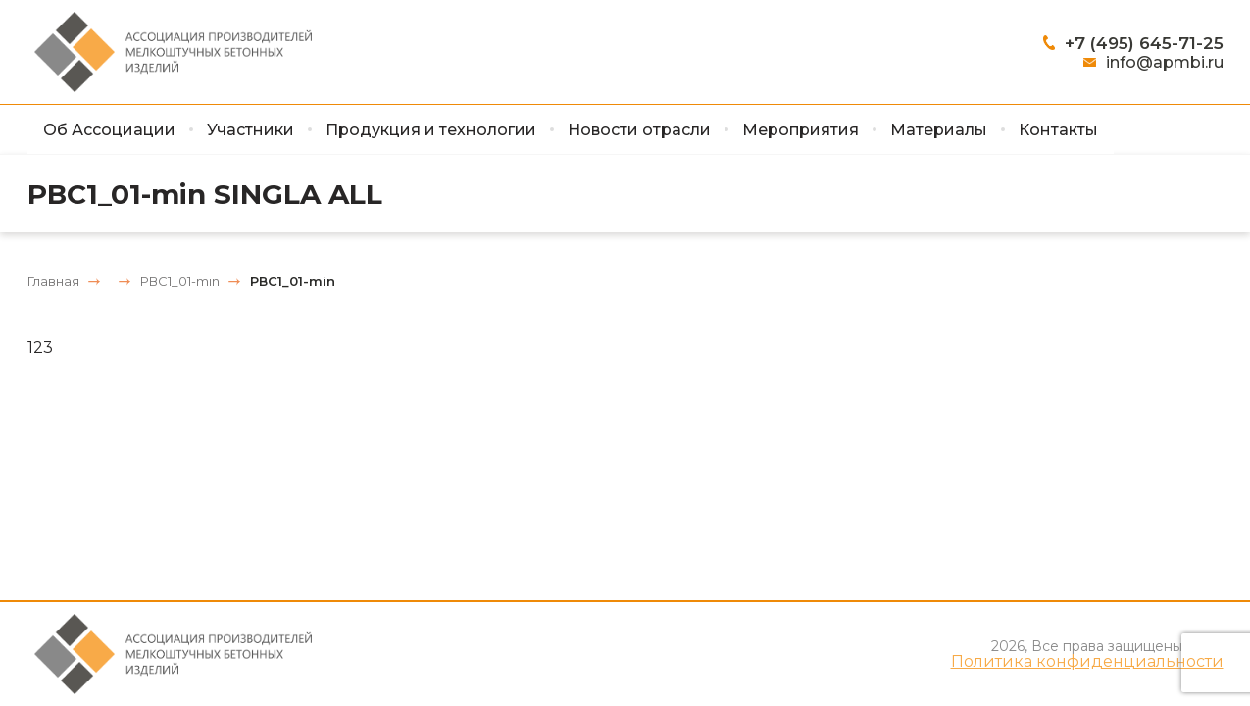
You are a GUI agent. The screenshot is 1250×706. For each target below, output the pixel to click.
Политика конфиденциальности (1087, 662)
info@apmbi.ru (1165, 62)
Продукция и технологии (430, 130)
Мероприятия (800, 130)
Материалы (938, 130)
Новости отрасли (639, 130)
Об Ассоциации (109, 130)
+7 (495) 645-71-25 (1144, 43)
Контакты (1058, 130)
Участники (250, 130)
